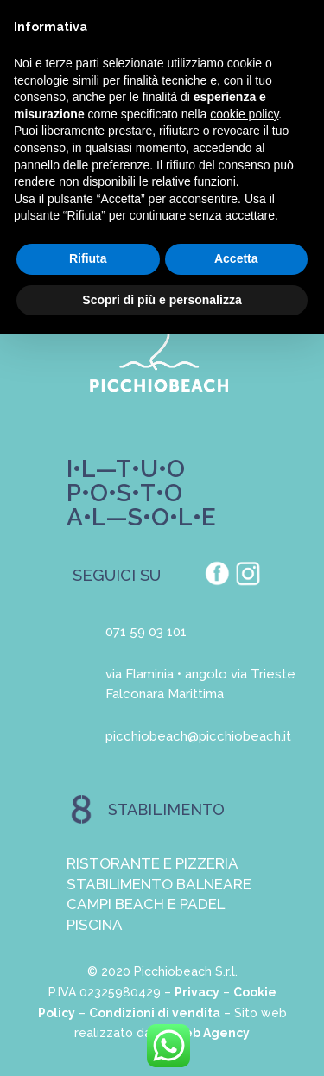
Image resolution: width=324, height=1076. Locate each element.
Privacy (197, 992)
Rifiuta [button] (88, 258)
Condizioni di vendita (154, 1013)
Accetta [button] (236, 258)
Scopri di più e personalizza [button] (161, 300)
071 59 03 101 (146, 632)
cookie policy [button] (244, 114)
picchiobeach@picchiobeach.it (198, 736)
